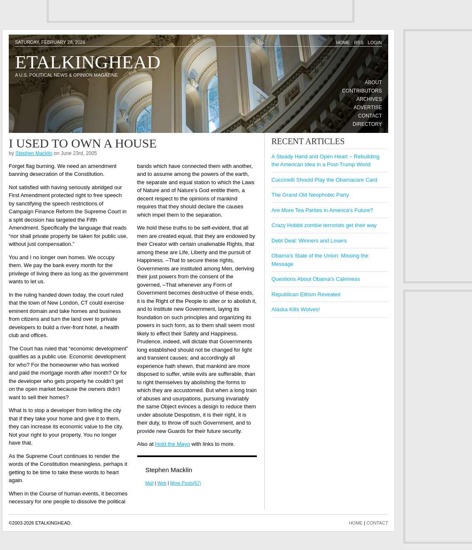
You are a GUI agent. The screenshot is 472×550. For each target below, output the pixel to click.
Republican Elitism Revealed (305, 294)
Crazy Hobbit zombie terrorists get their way (324, 225)
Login (375, 42)
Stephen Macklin (34, 153)
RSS (359, 42)
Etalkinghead (88, 62)
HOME (356, 522)
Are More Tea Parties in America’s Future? (322, 210)
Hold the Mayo (172, 444)
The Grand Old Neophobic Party (310, 195)
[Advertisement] (144, 10)
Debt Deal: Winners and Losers (309, 241)
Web (161, 482)
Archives (369, 99)
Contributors (362, 91)
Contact (370, 116)
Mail (150, 482)
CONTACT (377, 522)
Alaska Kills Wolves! (295, 309)
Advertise (368, 107)
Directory (367, 124)
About (373, 82)
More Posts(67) (185, 482)
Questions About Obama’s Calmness (315, 279)
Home (343, 42)
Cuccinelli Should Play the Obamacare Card (324, 180)
